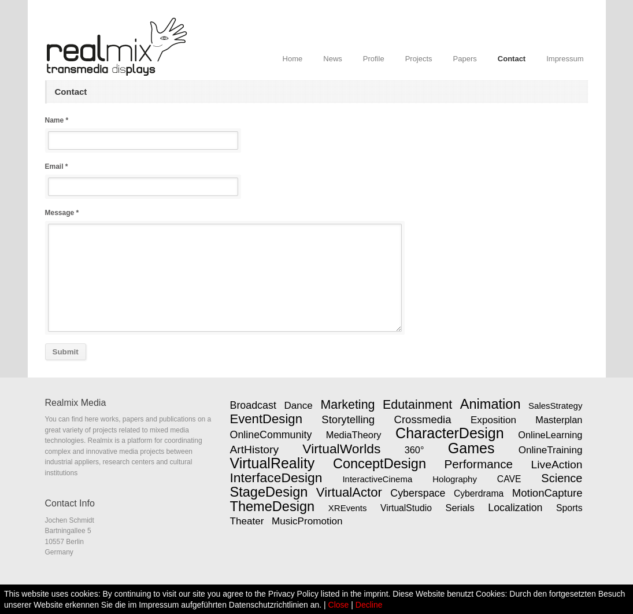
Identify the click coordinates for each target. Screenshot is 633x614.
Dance (298, 405)
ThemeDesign (272, 506)
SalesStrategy (555, 405)
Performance (479, 464)
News (332, 58)
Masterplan (558, 420)
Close (338, 604)
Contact (511, 58)
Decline (369, 604)
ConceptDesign (379, 463)
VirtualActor (349, 492)
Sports (569, 508)
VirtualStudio (406, 508)
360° (414, 450)
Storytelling (348, 419)
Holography (454, 479)
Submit (66, 351)
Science (561, 478)
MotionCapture (547, 493)
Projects (418, 58)
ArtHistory (254, 449)
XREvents (347, 508)
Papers (465, 58)
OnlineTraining (551, 450)
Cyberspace (417, 493)
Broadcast (253, 405)
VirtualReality (272, 463)
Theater (247, 521)
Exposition (493, 420)
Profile (373, 58)
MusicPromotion (307, 521)
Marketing (347, 405)
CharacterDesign (449, 433)
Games (471, 448)
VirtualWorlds (341, 448)
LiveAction (557, 464)
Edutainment (417, 405)
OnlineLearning (550, 435)
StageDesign (269, 492)
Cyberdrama (479, 493)
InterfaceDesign (276, 477)
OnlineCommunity (271, 435)
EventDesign (266, 419)
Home (293, 58)
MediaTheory (354, 435)
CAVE (509, 479)
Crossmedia (422, 419)
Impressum (564, 58)
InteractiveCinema (377, 479)
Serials (459, 507)
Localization (515, 507)
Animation (490, 404)
